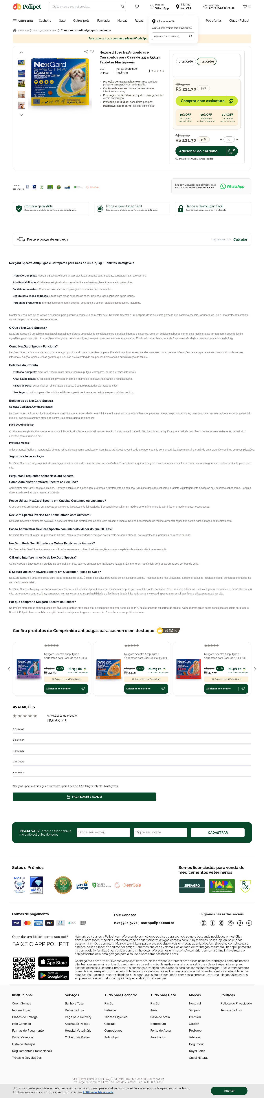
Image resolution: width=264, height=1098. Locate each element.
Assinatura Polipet (77, 1024)
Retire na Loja (74, 1010)
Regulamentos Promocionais (32, 1051)
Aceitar (229, 1090)
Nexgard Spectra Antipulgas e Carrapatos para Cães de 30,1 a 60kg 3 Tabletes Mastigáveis (226, 656)
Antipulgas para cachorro (45, 30)
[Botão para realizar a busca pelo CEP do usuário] (190, 36)
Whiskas (194, 1037)
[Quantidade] (229, 139)
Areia (153, 1010)
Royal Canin (197, 1051)
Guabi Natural (198, 1057)
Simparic (195, 1010)
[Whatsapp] (231, 923)
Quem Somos (21, 1003)
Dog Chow (196, 1044)
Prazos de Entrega (25, 1017)
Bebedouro (158, 1024)
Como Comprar (22, 1037)
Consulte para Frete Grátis (66, 679)
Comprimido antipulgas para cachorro (86, 30)
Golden (194, 1024)
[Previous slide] (9, 669)
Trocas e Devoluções (27, 1057)
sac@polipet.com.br (157, 923)
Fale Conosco (21, 1024)
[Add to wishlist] (92, 52)
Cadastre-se (226, 7)
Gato (62, 20)
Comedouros (113, 1030)
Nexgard (195, 1003)
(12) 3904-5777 (125, 923)
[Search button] (122, 6)
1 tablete (186, 61)
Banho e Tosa (74, 1003)
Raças (139, 20)
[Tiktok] (240, 923)
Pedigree (195, 1030)
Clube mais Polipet (78, 1037)
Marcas (122, 20)
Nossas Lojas (21, 1010)
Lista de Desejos (23, 1044)
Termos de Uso (231, 1010)
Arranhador (157, 1037)
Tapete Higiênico (116, 1017)
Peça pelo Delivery (78, 1017)
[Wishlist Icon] (137, 6)
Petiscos (110, 1010)
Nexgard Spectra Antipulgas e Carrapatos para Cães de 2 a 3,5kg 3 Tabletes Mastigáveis (145, 656)
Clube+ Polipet (239, 20)
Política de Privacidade (236, 1003)
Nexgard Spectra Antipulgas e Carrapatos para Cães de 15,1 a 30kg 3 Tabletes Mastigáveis (65, 656)
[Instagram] (203, 923)
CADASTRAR (218, 833)
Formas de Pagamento (28, 1030)
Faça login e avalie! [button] (84, 797)
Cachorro (45, 20)
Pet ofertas (214, 20)
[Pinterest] (221, 923)
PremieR (195, 1017)
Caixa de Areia (160, 1017)
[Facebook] (212, 923)
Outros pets (81, 20)
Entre (212, 7)
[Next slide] (255, 669)
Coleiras (109, 1024)
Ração (108, 1003)
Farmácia (103, 20)
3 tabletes (207, 61)
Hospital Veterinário (78, 1030)
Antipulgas (111, 1037)
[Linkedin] (249, 923)
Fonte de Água (160, 1030)
